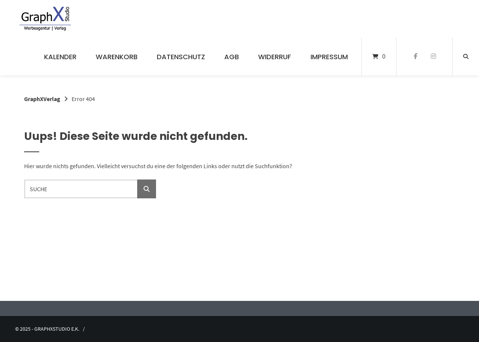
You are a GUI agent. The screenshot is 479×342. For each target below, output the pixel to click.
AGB (231, 56)
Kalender (60, 56)
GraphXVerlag (42, 99)
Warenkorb (117, 56)
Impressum (329, 56)
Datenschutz (181, 56)
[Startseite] (45, 19)
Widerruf (274, 56)
